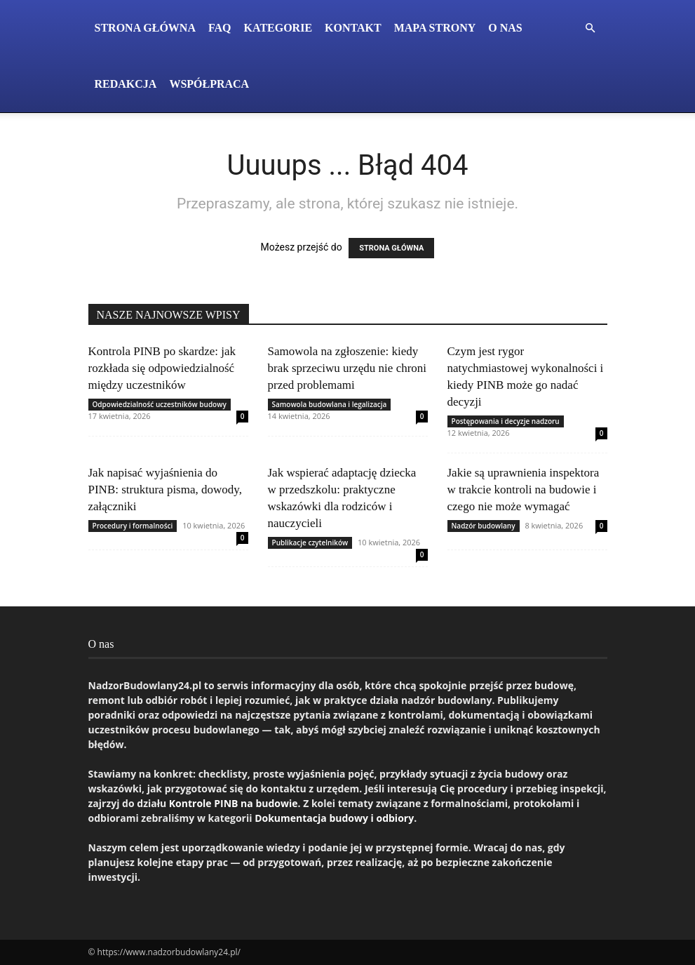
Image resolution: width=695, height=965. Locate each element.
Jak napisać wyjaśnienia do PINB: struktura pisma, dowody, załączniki (165, 489)
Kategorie (278, 28)
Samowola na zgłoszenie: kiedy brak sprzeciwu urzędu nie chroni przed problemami (347, 368)
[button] (590, 28)
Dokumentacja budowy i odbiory (334, 818)
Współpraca (209, 84)
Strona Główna (145, 28)
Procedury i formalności (133, 526)
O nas (505, 28)
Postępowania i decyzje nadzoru (506, 421)
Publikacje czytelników (310, 542)
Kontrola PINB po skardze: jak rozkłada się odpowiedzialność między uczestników (162, 368)
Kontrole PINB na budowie (233, 803)
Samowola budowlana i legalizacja (329, 404)
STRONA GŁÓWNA (391, 248)
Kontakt (353, 28)
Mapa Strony (435, 28)
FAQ (219, 28)
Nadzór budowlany (483, 526)
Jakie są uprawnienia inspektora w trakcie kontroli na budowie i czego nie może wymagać (523, 489)
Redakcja (126, 84)
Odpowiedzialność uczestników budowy (160, 404)
